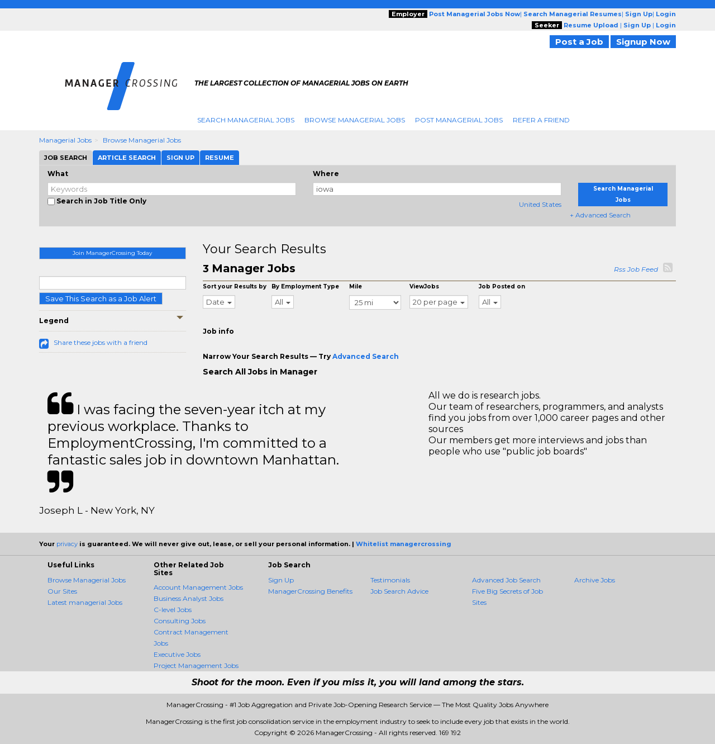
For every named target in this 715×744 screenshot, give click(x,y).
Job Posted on (502, 286)
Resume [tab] (219, 158)
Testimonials (390, 580)
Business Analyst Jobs (188, 598)
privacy (67, 544)
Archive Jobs (594, 580)
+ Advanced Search (600, 215)
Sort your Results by (234, 286)
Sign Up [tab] (180, 158)
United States (540, 204)
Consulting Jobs (180, 621)
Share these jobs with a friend (100, 342)
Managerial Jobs (65, 140)
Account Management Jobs (198, 587)
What (57, 173)
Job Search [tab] (65, 158)
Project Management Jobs (196, 665)
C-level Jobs (173, 609)
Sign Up (281, 580)
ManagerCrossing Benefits (310, 591)
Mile (355, 286)
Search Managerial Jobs (245, 120)
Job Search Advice (399, 591)
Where (326, 173)
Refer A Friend (541, 120)
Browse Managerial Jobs (354, 120)
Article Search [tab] (127, 158)
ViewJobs (424, 286)
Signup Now (643, 41)
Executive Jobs (177, 654)
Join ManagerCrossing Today (112, 253)
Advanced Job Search (506, 580)
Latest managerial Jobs (84, 602)
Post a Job (579, 41)
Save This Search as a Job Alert (100, 298)
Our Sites (62, 591)
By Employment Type (305, 286)
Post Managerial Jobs (459, 120)
